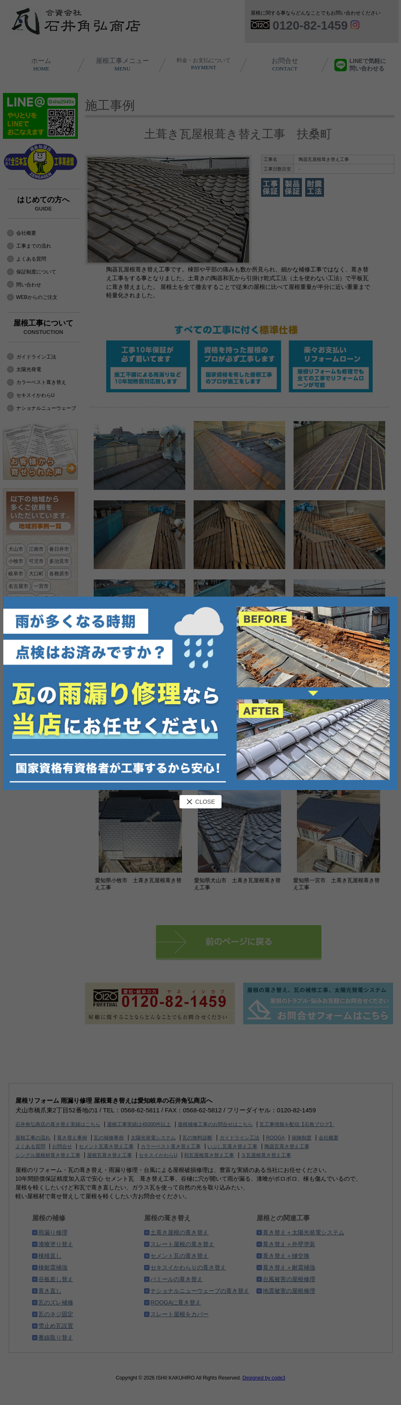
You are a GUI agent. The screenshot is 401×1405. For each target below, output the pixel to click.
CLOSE (200, 801)
